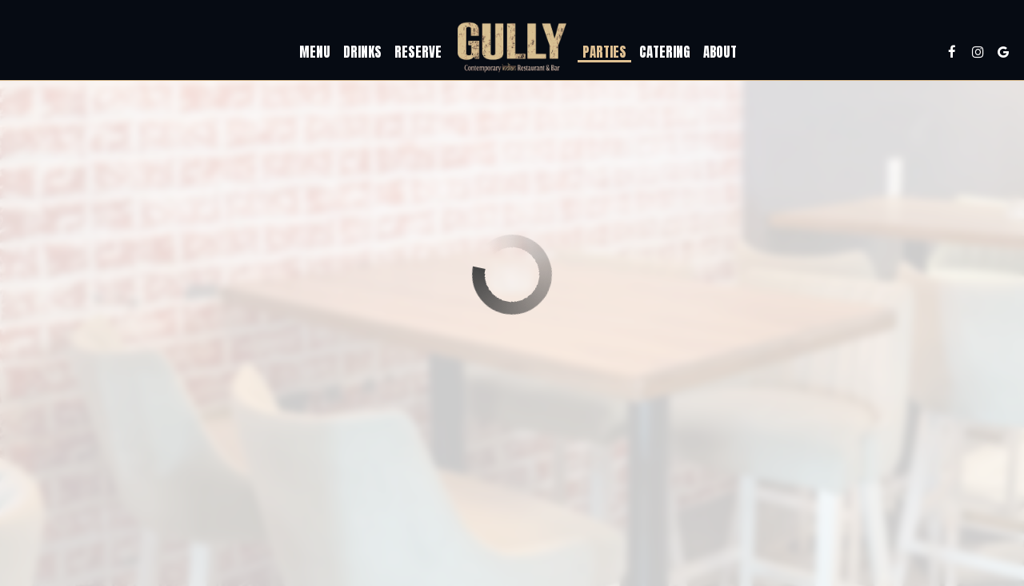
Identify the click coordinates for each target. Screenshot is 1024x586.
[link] (512, 48)
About (720, 52)
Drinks (362, 52)
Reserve (418, 52)
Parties (604, 52)
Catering (664, 52)
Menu (314, 52)
